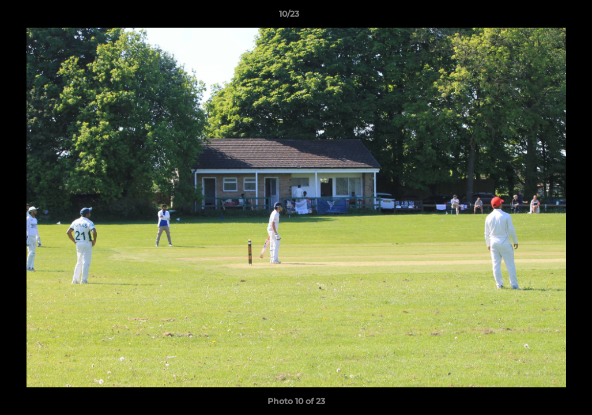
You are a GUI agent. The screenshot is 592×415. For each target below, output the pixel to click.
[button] (543, 17)
